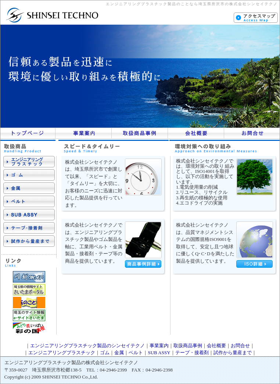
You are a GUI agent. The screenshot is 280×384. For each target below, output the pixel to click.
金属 (119, 352)
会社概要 (216, 345)
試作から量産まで (232, 352)
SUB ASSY (159, 352)
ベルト (136, 352)
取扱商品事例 (187, 345)
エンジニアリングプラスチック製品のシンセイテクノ (87, 345)
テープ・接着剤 (192, 352)
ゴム (105, 352)
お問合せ (240, 345)
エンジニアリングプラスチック (61, 352)
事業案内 (159, 345)
